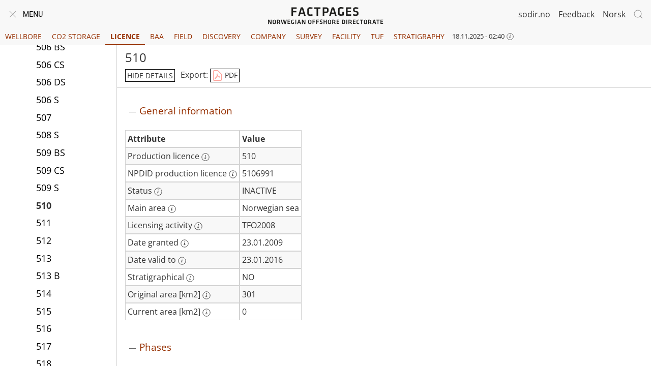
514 (43, 293)
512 (43, 240)
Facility (346, 36)
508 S (47, 135)
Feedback (576, 14)
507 (43, 117)
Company (268, 36)
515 (43, 311)
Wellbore (23, 36)
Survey (309, 36)
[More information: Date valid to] (182, 261)
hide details (150, 75)
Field (183, 36)
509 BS (50, 152)
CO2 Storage (76, 36)
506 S (47, 100)
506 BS (50, 47)
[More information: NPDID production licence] (233, 174)
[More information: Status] (158, 192)
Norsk (614, 14)
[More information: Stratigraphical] (190, 278)
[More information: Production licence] (205, 157)
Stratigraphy (419, 36)
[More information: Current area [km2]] (206, 313)
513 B (48, 275)
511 (43, 223)
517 (43, 346)
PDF (225, 75)
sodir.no (534, 14)
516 (43, 328)
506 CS (50, 64)
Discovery (221, 36)
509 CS (50, 170)
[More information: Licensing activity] (198, 226)
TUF (377, 36)
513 (43, 258)
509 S (47, 187)
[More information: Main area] (172, 209)
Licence (125, 36)
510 (43, 205)
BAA (157, 36)
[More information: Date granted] (185, 243)
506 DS (51, 82)
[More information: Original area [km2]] (206, 295)
